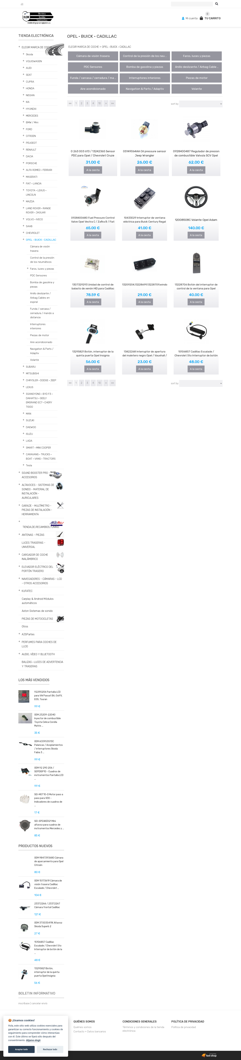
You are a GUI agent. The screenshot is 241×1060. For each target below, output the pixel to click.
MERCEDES (32, 115)
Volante (34, 359)
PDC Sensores (38, 275)
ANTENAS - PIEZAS (33, 534)
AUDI (28, 68)
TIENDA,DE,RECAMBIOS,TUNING (41, 527)
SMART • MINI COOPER (38, 447)
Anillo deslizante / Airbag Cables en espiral (40, 297)
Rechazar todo (50, 1049)
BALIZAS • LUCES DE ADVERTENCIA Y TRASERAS (42, 664)
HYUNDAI (31, 108)
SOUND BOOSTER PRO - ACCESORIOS (36, 475)
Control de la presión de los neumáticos (42, 260)
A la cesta (92, 169)
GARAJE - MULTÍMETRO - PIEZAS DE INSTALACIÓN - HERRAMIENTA (37, 510)
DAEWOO (31, 427)
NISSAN (30, 95)
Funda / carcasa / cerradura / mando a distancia (42, 313)
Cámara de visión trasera (40, 248)
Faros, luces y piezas (42, 268)
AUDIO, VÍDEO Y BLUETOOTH (38, 654)
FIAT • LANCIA (34, 183)
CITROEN (31, 136)
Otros (25, 626)
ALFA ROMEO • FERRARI (39, 170)
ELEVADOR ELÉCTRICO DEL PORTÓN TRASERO (37, 569)
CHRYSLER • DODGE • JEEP (41, 380)
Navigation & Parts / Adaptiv (41, 351)
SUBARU (31, 366)
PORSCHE (31, 163)
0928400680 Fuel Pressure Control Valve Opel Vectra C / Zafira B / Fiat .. (93, 217)
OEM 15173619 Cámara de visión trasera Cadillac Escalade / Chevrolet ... (48, 884)
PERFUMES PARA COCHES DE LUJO (39, 644)
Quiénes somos (84, 1021)
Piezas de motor (39, 335)
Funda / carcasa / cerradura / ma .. (93, 78)
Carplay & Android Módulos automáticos (38, 601)
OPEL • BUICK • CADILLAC (41, 239)
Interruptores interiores (38, 326)
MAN (28, 413)
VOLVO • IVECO (34, 219)
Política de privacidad (187, 1021)
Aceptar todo (21, 1049)
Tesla (29, 465)
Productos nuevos (35, 846)
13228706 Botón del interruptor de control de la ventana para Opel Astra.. (196, 284)
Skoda (29, 54)
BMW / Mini (32, 122)
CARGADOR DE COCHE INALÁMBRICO (35, 557)
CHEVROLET (33, 232)
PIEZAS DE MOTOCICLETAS (37, 618)
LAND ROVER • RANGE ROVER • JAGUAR (38, 210)
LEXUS (29, 387)
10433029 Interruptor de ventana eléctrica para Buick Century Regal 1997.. (144, 217)
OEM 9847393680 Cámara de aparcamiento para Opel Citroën (48, 861)
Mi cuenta (190, 18)
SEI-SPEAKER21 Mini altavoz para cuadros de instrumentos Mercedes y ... (49, 825)
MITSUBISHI (32, 373)
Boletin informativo (36, 993)
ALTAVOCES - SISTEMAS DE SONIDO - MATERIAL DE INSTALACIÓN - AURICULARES (38, 491)
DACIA (29, 156)
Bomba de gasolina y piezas (42, 284)
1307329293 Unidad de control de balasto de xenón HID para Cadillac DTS (93, 284)
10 (99, 103)
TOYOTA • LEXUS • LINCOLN (36, 192)
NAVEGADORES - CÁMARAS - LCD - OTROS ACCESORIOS (42, 581)
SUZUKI (30, 420)
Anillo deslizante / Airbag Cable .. (196, 67)
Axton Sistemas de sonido (37, 610)
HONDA (30, 88)
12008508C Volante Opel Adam (196, 216)
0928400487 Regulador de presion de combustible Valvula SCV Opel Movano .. (196, 155)
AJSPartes (28, 634)
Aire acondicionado (41, 342)
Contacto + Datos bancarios (89, 1031)
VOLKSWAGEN (34, 61)
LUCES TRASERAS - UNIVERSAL (33, 545)
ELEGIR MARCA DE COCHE (37, 47)
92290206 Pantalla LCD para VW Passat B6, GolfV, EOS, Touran (48, 696)
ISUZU (29, 433)
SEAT (29, 74)
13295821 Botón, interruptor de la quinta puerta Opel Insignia (46, 972)
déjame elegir (33, 1040)
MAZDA (30, 201)
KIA (27, 102)
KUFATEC (27, 591)
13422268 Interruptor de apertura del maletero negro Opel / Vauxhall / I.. (144, 351)
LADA (29, 440)
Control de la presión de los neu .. (145, 56)
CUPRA (30, 81)
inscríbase (24, 1003)
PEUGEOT (31, 142)
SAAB (29, 226)
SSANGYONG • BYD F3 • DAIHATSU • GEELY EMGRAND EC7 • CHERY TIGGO (39, 400)
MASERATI (31, 176)
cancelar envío (39, 1003)
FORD (29, 129)
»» (112, 103)
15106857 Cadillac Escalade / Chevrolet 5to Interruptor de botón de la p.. (196, 351)
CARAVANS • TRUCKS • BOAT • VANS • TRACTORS (41, 456)
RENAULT (31, 149)
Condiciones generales (140, 1021)
